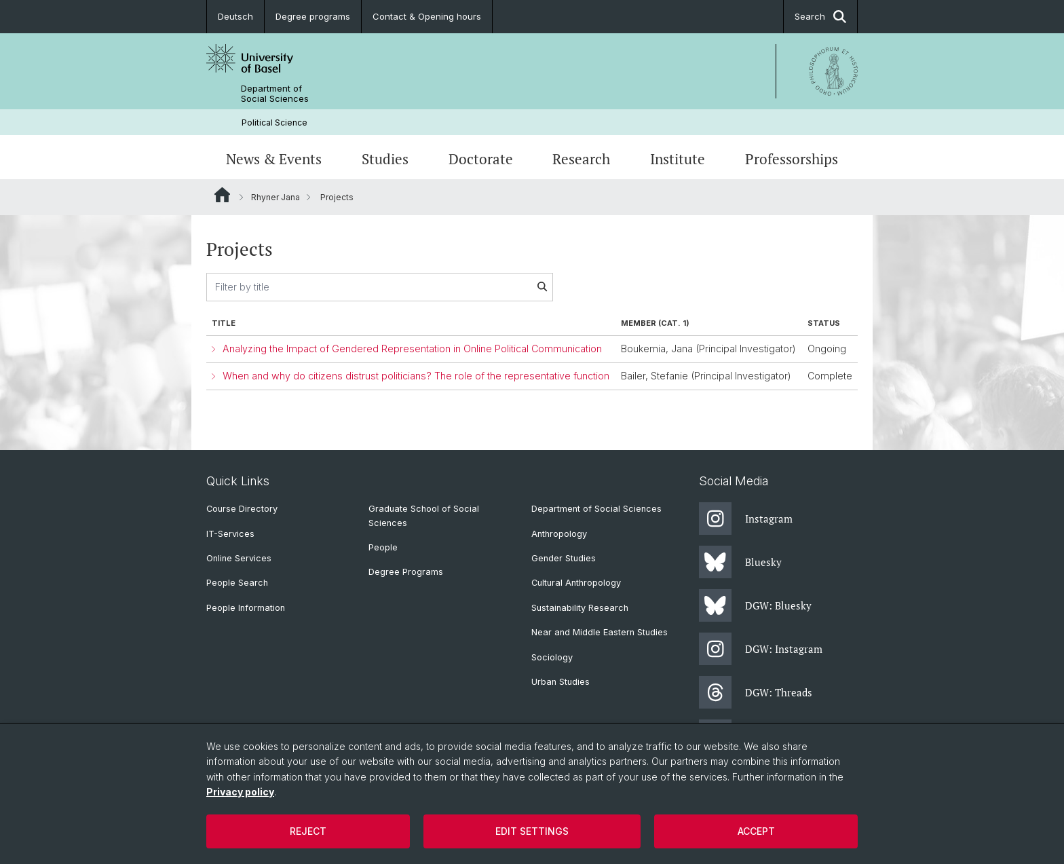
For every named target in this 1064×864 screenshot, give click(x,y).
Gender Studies (563, 558)
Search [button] (820, 16)
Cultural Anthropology (576, 583)
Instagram (746, 518)
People (383, 547)
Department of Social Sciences (275, 93)
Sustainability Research (579, 608)
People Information (245, 608)
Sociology (552, 657)
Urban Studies (560, 682)
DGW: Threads (755, 692)
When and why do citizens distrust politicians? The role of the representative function (416, 375)
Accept (756, 831)
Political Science (274, 122)
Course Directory (242, 509)
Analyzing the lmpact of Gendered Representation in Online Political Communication (412, 348)
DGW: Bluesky (755, 605)
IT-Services (230, 534)
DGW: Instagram (760, 649)
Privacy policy (240, 791)
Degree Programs (405, 572)
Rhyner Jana (275, 197)
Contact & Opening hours (427, 16)
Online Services (238, 558)
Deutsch (235, 16)
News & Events (274, 158)
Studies (385, 158)
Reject (308, 831)
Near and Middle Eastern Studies (599, 632)
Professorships (791, 158)
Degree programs (313, 16)
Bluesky (740, 562)
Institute (677, 158)
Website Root (222, 194)
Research (581, 158)
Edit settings (532, 831)
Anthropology (559, 534)
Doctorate (481, 158)
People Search (237, 583)
